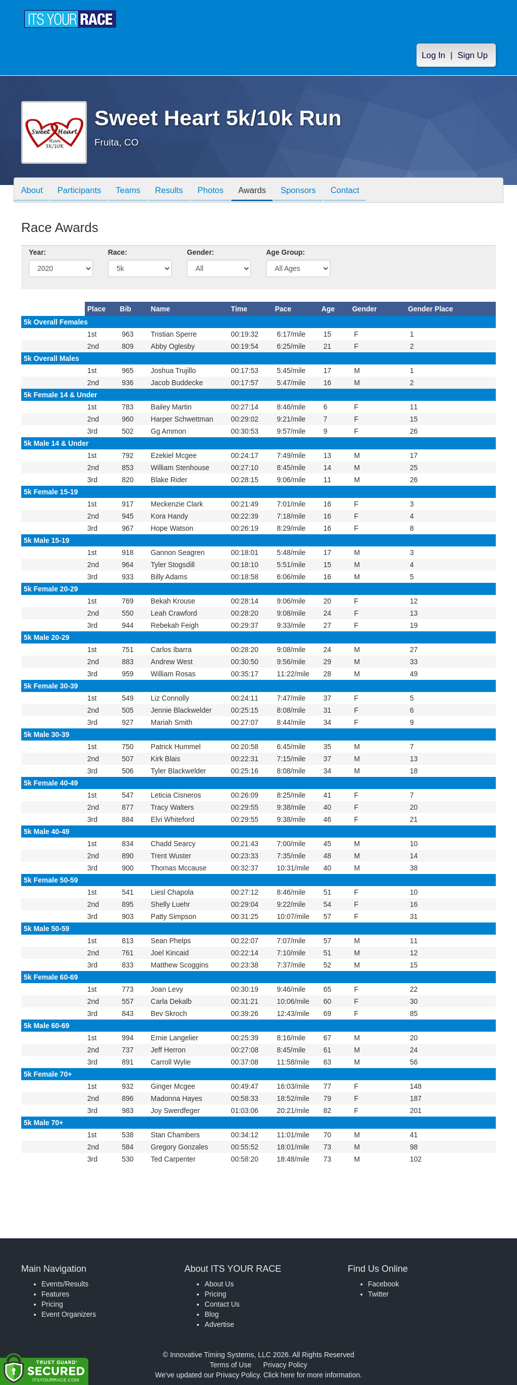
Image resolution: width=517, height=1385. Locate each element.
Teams (133, 191)
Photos (219, 191)
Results (176, 191)
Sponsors (311, 191)
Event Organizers (68, 1314)
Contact (359, 191)
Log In (433, 56)
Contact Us (221, 1304)
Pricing (52, 1304)
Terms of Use (230, 1365)
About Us (219, 1284)
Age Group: (285, 252)
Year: (37, 252)
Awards (262, 191)
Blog (211, 1314)
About (33, 191)
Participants (82, 191)
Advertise (219, 1324)
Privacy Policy (285, 1365)
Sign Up (472, 56)
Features (55, 1294)
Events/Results (64, 1284)
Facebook (383, 1284)
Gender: (200, 252)
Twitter (378, 1294)
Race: (117, 252)
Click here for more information (312, 1375)
